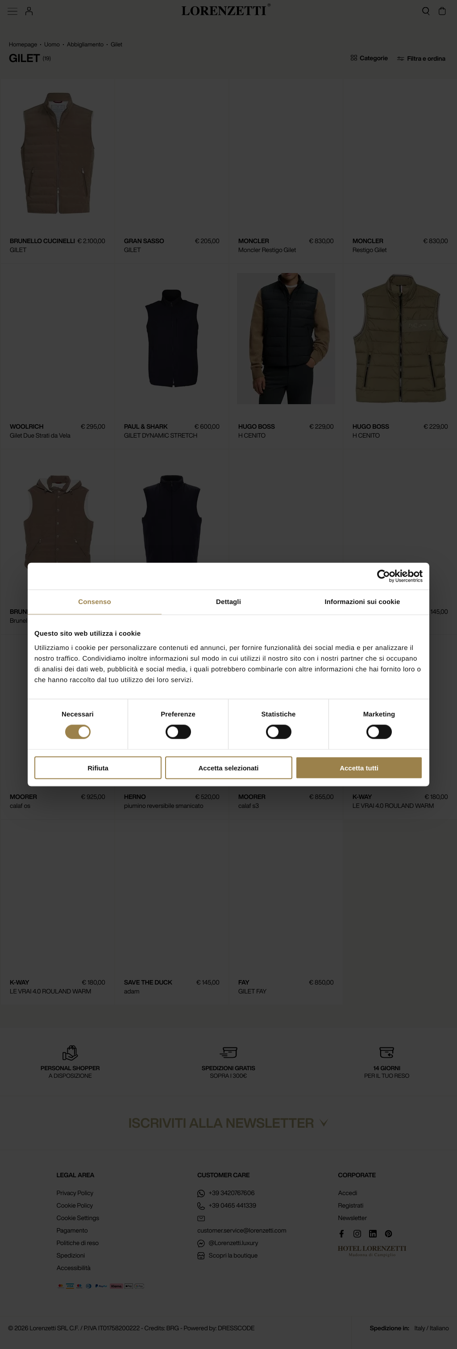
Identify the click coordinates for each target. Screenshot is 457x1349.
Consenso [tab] (94, 602)
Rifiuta (97, 767)
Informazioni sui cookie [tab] (362, 602)
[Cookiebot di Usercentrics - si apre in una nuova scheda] (384, 576)
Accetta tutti (359, 767)
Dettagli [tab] (228, 602)
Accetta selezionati (228, 767)
